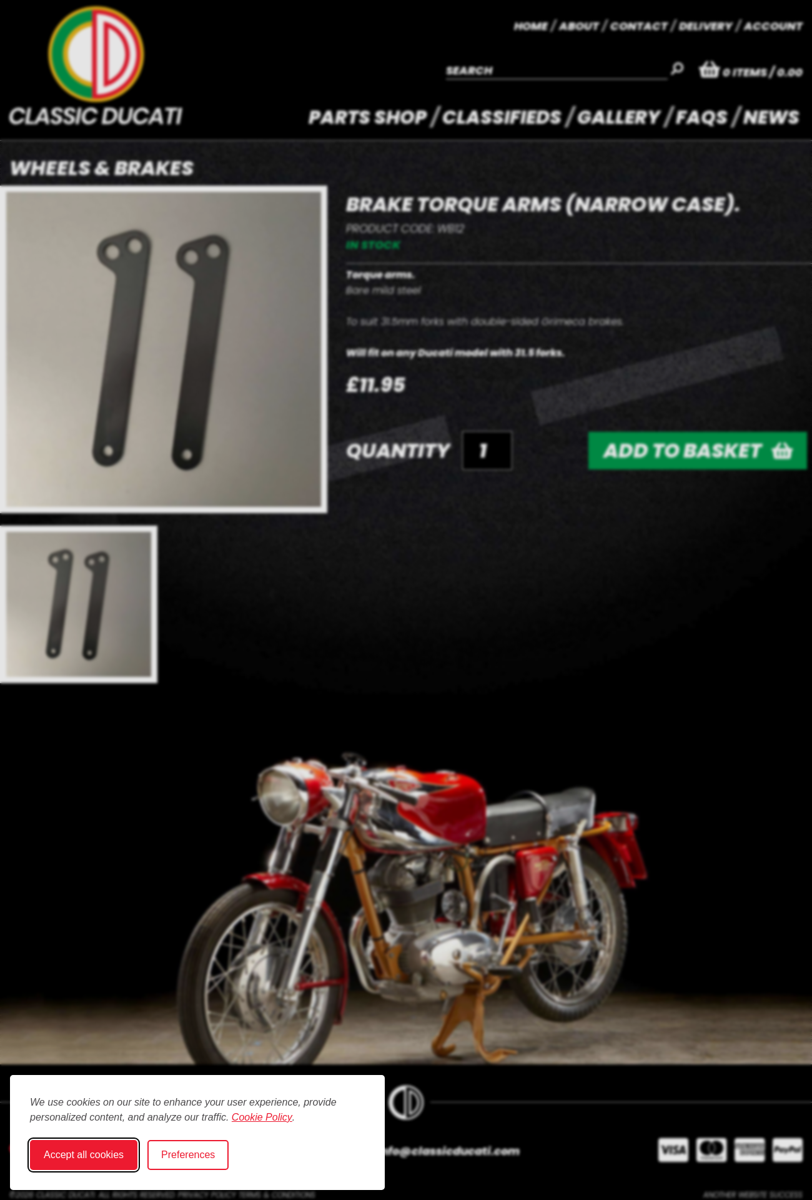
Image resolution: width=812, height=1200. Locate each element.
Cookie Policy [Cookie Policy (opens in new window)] (262, 1117)
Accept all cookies (84, 1154)
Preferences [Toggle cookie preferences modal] (188, 1154)
